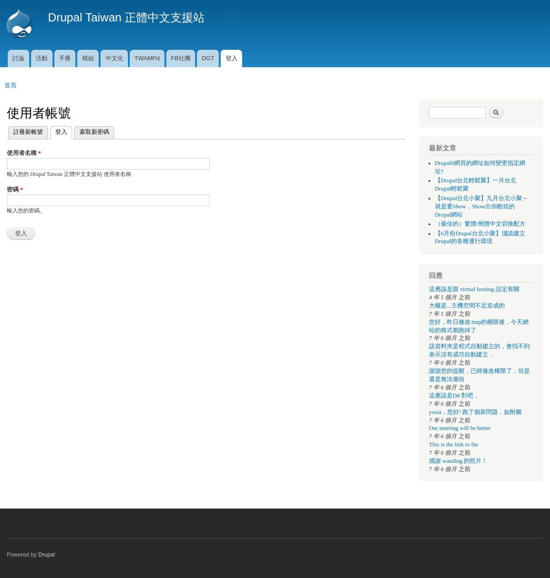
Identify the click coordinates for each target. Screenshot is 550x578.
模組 (88, 58)
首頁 (10, 85)
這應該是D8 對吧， (454, 395)
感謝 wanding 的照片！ (458, 461)
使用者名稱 (24, 152)
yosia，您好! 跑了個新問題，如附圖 (475, 412)
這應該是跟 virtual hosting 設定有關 (474, 289)
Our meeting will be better (460, 428)
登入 (232, 58)
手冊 (65, 58)
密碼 (15, 189)
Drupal (46, 554)
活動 (42, 58)
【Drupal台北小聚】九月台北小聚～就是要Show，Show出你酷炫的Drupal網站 (482, 206)
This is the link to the (453, 444)
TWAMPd (146, 58)
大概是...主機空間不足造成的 (467, 305)
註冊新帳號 (28, 131)
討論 (18, 58)
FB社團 (180, 58)
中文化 (114, 58)
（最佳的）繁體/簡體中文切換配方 (480, 224)
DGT (208, 58)
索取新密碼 (94, 131)
